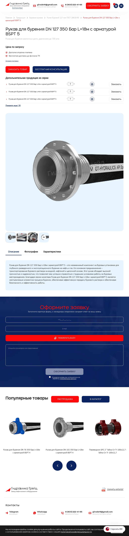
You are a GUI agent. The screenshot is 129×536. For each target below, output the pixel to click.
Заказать (116, 84)
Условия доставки (12, 61)
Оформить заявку (98, 6)
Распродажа (65, 399)
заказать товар (17, 69)
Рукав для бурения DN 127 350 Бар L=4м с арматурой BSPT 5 (32, 92)
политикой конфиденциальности (76, 532)
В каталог (96, 399)
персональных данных (68, 378)
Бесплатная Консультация (51, 69)
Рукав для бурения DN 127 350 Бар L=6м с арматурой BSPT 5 (32, 99)
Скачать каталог (112, 489)
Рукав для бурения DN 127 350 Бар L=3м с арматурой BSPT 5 (32, 84)
